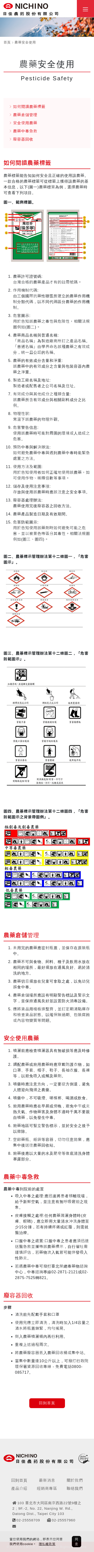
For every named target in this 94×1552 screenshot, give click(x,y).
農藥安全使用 (25, 42)
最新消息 (47, 1480)
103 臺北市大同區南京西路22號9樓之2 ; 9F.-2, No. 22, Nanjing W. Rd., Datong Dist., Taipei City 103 (46, 1508)
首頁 (7, 42)
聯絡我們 (75, 1489)
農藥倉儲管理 (25, 115)
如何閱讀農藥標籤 (29, 107)
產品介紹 (19, 1489)
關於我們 (75, 1480)
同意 (76, 1541)
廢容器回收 (23, 139)
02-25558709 (28, 1520)
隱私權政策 (47, 1544)
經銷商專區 (47, 1489)
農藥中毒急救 (25, 131)
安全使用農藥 (25, 123)
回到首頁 (47, 1403)
